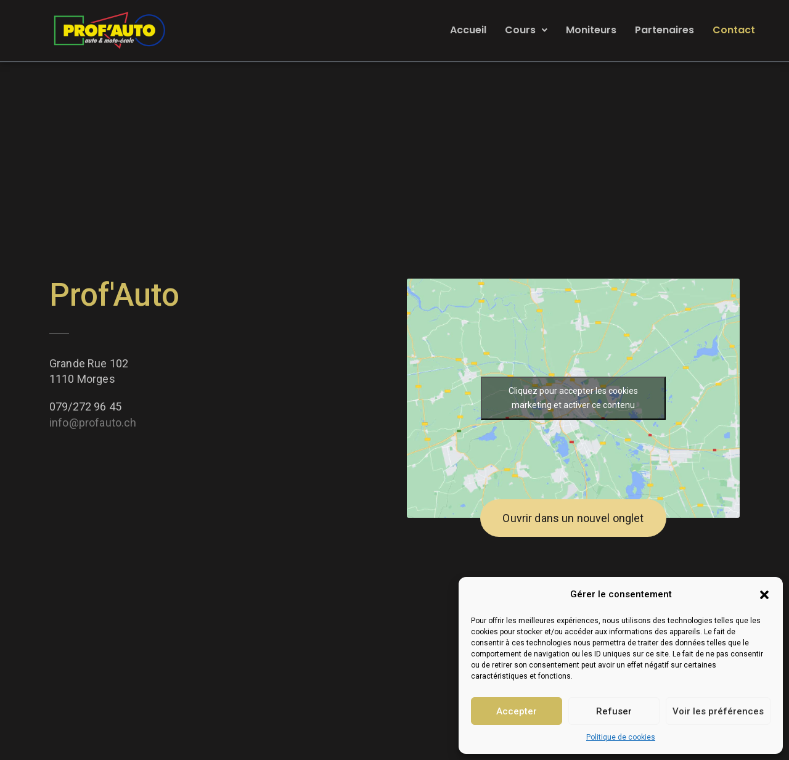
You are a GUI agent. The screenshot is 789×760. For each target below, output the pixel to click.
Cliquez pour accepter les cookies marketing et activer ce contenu (573, 398)
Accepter (516, 711)
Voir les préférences (718, 711)
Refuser (614, 711)
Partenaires (664, 30)
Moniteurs (591, 30)
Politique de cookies (620, 737)
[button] (764, 595)
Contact (734, 30)
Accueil (468, 30)
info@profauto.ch (92, 422)
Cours (526, 30)
